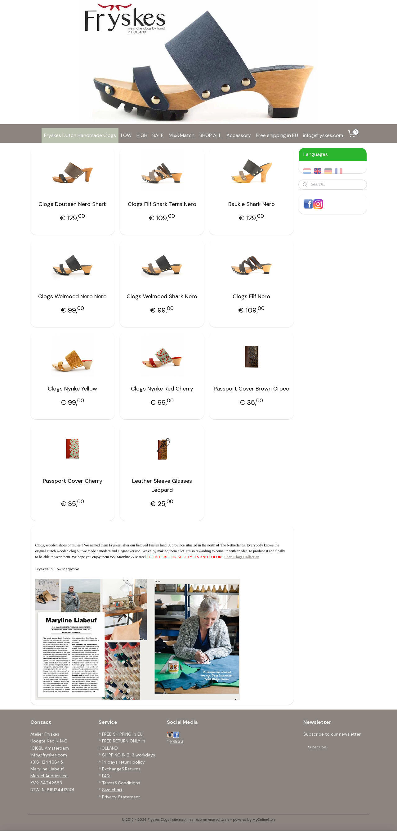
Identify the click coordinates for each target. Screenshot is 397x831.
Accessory (238, 135)
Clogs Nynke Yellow (72, 388)
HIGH (141, 135)
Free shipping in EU (277, 135)
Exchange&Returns (121, 769)
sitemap (179, 819)
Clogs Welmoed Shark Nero (162, 296)
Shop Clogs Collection (241, 557)
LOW (126, 135)
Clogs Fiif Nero (251, 296)
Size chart (112, 789)
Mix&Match (181, 135)
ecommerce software (212, 819)
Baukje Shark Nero (251, 204)
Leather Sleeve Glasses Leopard (162, 485)
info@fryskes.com (323, 135)
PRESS (176, 741)
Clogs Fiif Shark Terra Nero (162, 204)
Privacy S (111, 797)
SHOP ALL (210, 135)
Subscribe (317, 747)
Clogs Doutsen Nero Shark (72, 204)
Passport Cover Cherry (72, 481)
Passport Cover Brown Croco (251, 388)
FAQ (106, 775)
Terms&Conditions (121, 783)
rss (191, 819)
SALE (158, 135)
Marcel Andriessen (49, 775)
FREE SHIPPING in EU (122, 734)
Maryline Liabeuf (47, 769)
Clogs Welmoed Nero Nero (72, 296)
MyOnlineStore (263, 819)
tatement (130, 797)
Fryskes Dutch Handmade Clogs (80, 135)
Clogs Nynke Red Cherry (162, 388)
